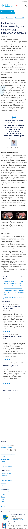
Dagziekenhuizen (5, 459)
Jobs (2, 485)
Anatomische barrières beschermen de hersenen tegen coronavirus (14, 287)
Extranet (3, 501)
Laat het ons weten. (8, 393)
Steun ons (3, 483)
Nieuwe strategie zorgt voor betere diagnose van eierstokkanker (14, 282)
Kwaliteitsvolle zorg (6, 473)
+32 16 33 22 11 (5, 444)
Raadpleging (4, 457)
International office (6, 504)
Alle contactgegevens (6, 447)
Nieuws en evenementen (7, 480)
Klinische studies (5, 492)
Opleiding (3, 494)
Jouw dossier (21, 5)
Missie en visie (5, 478)
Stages (3, 497)
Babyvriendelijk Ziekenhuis (17, 519)
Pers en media (4, 506)
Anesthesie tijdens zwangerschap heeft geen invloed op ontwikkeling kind (14, 292)
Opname (3, 461)
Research (3, 499)
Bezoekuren (4, 464)
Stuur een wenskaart (6, 466)
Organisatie (4, 475)
